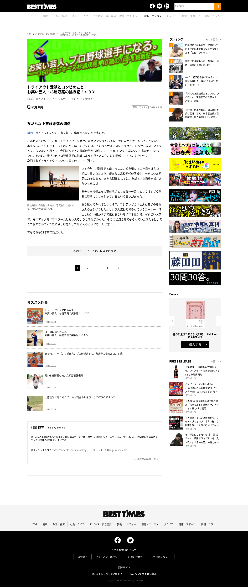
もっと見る (212, 39)
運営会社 (82, 557)
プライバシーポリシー (108, 557)
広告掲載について (160, 557)
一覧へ (214, 361)
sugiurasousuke (118, 450)
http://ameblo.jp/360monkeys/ (70, 450)
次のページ (80, 251)
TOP (29, 34)
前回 (30, 133)
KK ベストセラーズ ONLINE (107, 574)
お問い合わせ (135, 557)
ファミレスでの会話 (103, 251)
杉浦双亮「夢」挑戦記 (45, 34)
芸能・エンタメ (140, 107)
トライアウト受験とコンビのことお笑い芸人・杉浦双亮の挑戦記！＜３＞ (78, 34)
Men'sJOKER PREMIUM (143, 574)
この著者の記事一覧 (145, 459)
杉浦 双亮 (37, 107)
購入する (195, 344)
